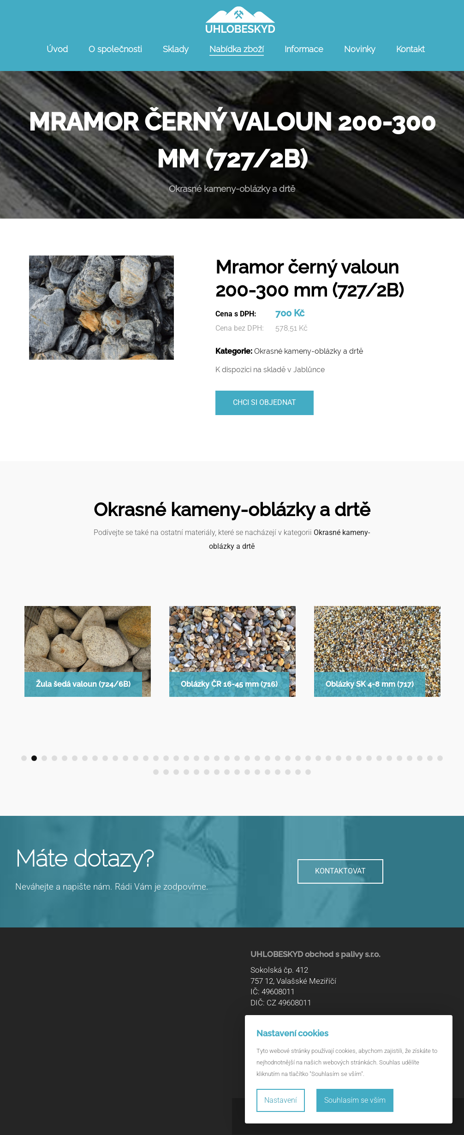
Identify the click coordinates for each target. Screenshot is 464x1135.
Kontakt (410, 49)
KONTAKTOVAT (340, 872)
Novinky (359, 49)
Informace (304, 49)
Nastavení (280, 1100)
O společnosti (115, 49)
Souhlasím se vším (355, 1100)
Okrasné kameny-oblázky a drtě (308, 351)
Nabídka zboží (236, 49)
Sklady (176, 49)
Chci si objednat (264, 402)
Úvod (57, 49)
